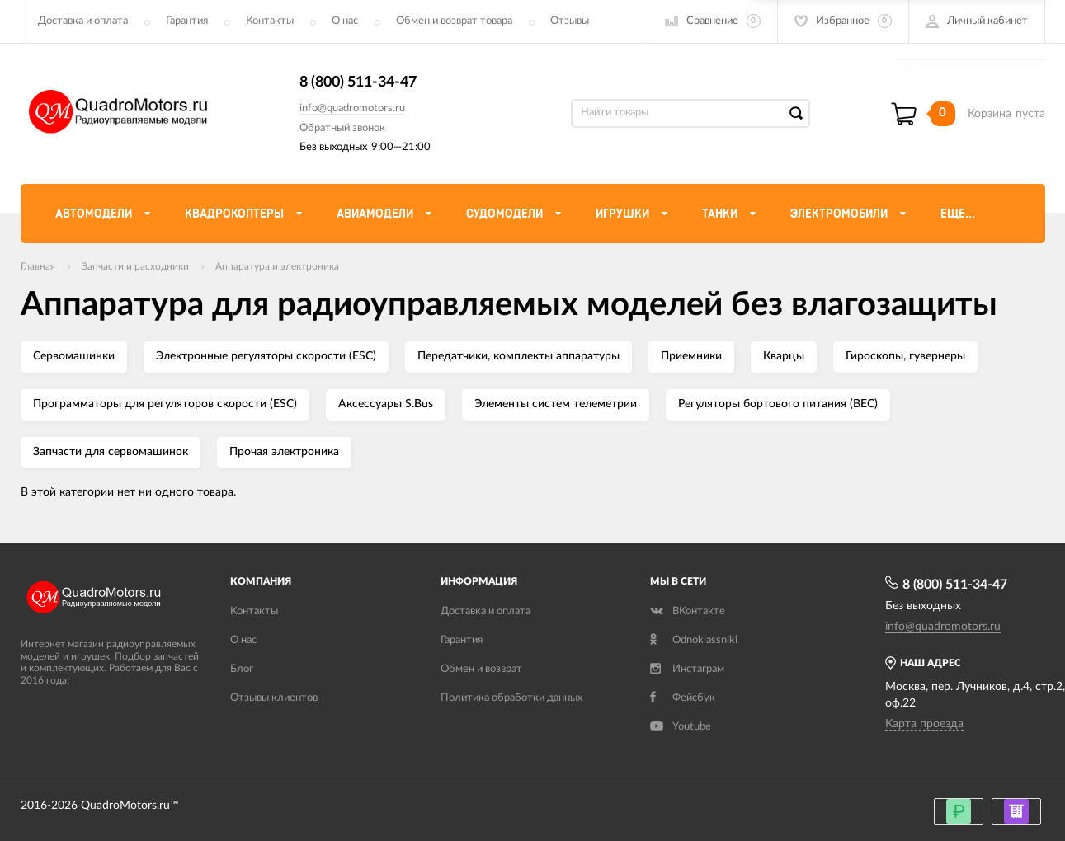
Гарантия (187, 21)
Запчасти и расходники (135, 266)
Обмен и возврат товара (454, 21)
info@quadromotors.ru (352, 108)
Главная (38, 266)
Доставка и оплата (83, 21)
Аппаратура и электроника (277, 266)
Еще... (957, 213)
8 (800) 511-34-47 (358, 82)
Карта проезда (924, 724)
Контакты (270, 21)
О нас (345, 21)
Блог (241, 669)
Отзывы (569, 21)
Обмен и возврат (481, 669)
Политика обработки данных (511, 698)
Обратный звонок (342, 128)
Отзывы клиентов (274, 698)
